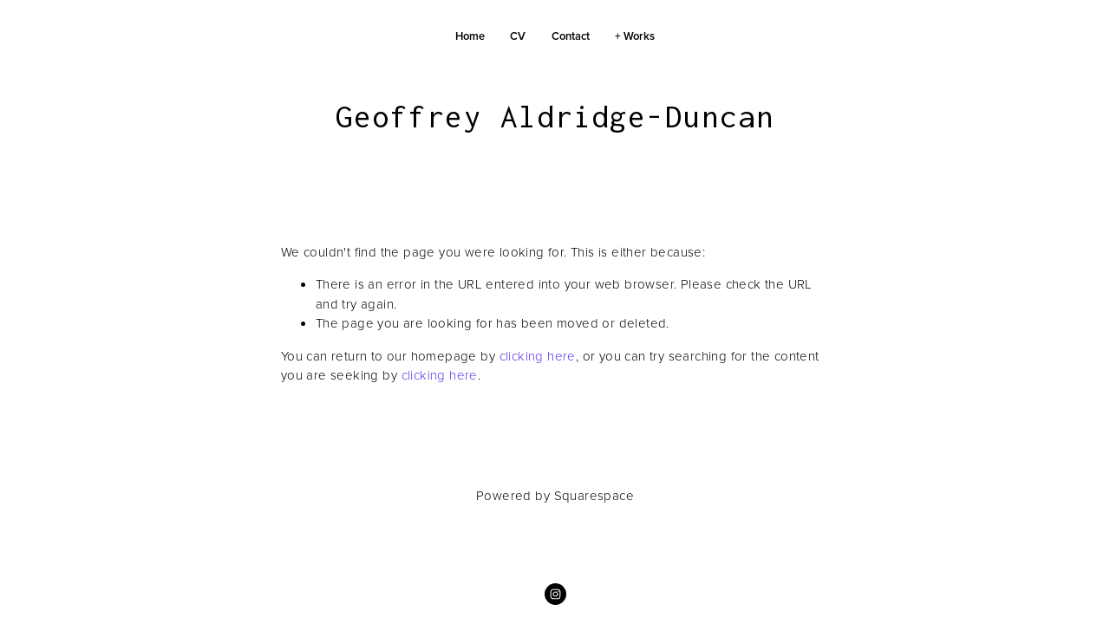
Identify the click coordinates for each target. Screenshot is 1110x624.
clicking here (538, 356)
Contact (571, 36)
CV (518, 36)
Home (470, 36)
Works (639, 36)
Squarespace (594, 495)
